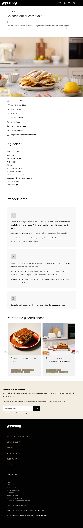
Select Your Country (12, 474)
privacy (24, 413)
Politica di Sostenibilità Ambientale (19, 501)
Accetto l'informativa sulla (16, 413)
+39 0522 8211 (13, 515)
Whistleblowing (13, 495)
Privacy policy (12, 487)
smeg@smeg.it (42, 515)
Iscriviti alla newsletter (14, 389)
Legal (9, 482)
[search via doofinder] (60, 3)
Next (77, 352)
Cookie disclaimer (13, 490)
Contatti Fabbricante (14, 498)
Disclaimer (10, 485)
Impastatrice (31, 135)
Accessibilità (11, 493)
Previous (5, 352)
